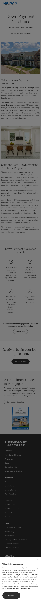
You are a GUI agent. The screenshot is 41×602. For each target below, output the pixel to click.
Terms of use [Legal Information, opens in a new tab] (25, 588)
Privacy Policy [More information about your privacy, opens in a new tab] (12, 588)
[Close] (38, 559)
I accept (11, 595)
